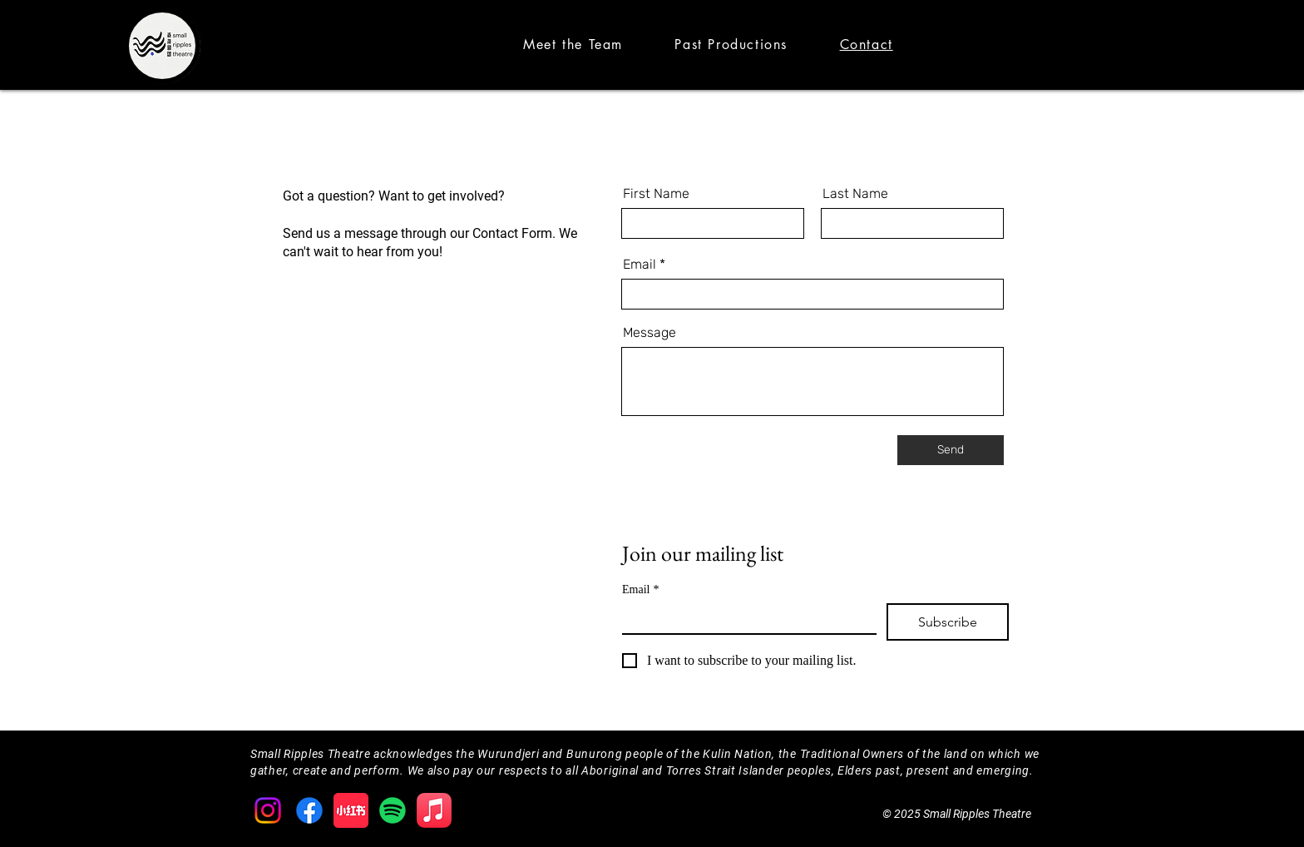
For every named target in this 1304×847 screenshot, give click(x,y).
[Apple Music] (434, 810)
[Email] (744, 618)
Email (639, 264)
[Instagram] (267, 810)
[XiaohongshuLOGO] (350, 810)
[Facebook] (309, 810)
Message (649, 332)
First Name (656, 194)
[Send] (950, 450)
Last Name (855, 194)
